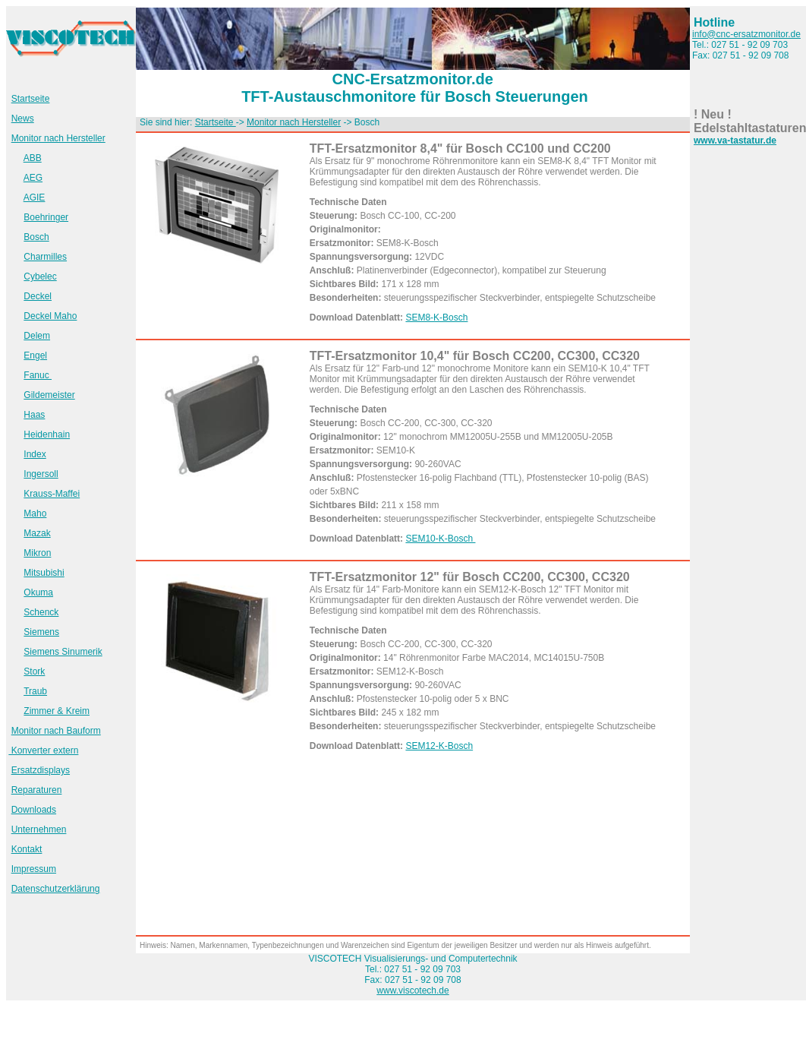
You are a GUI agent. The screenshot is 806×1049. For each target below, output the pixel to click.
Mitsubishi (44, 572)
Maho (35, 513)
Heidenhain (47, 434)
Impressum (33, 869)
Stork (34, 671)
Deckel (38, 296)
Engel (35, 355)
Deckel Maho (50, 316)
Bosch (36, 237)
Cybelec (40, 276)
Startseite (30, 98)
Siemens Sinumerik (63, 651)
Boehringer (46, 217)
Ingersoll (41, 474)
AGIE (35, 197)
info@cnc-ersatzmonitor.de (746, 34)
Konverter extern (43, 750)
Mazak (37, 533)
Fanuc (38, 375)
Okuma (38, 592)
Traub (35, 691)
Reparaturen (36, 790)
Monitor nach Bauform (56, 730)
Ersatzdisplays (40, 770)
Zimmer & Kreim (57, 711)
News (22, 118)
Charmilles (45, 256)
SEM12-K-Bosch (439, 746)
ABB (33, 158)
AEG (33, 177)
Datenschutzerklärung (55, 888)
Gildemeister (49, 395)
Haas (34, 414)
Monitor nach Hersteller (58, 138)
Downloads (33, 809)
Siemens (41, 632)
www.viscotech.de (412, 990)
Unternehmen (39, 829)
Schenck (41, 612)
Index (35, 454)
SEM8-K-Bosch (436, 317)
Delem (37, 335)
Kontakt (27, 849)
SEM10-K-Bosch (440, 538)
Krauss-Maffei (52, 493)
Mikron (37, 553)
